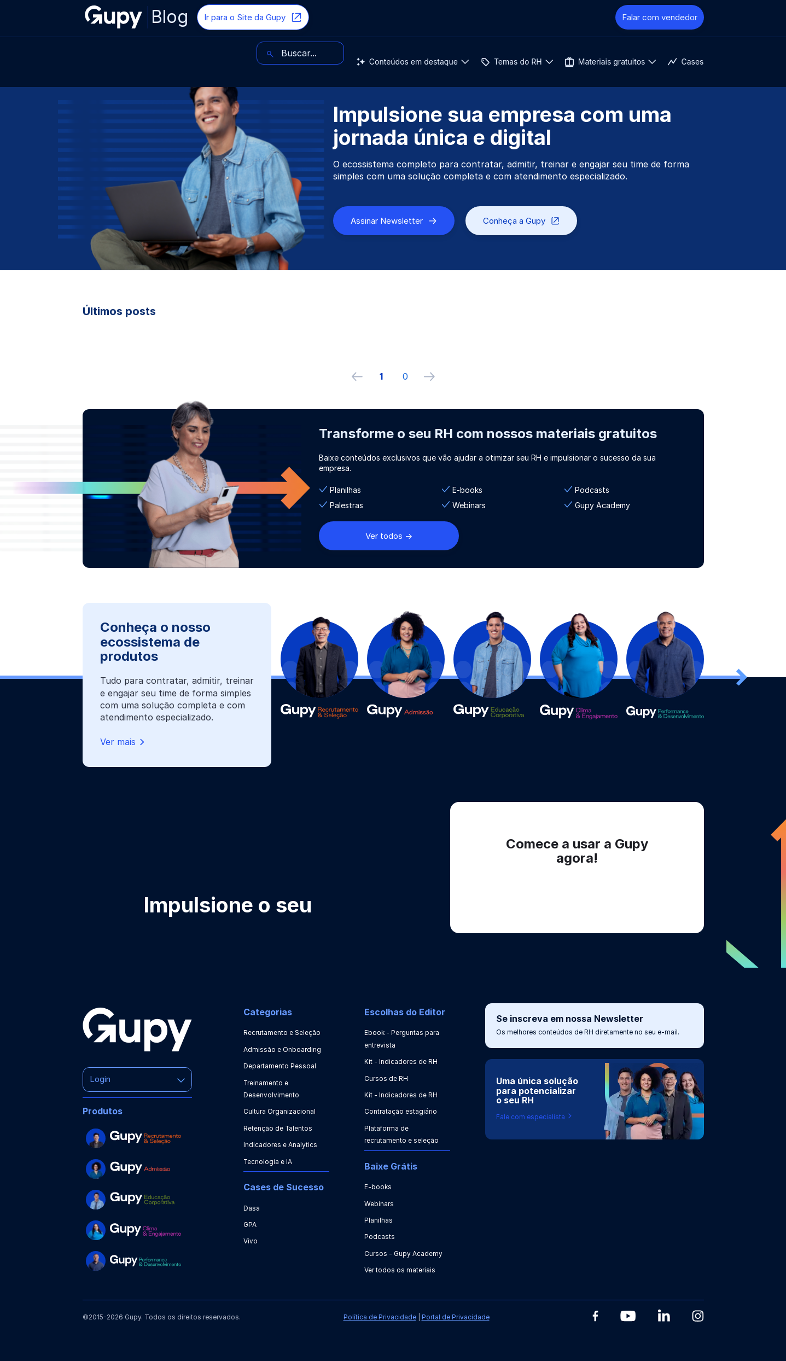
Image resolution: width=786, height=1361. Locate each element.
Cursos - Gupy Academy (403, 1253)
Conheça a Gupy (521, 221)
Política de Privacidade (379, 1317)
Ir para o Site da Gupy (253, 17)
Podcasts (379, 1236)
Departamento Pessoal (279, 1066)
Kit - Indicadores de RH (401, 1061)
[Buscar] (660, 53)
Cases (415, 53)
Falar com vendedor (659, 17)
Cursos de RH (386, 1078)
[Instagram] (698, 1316)
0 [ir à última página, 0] (405, 376)
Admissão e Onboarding (282, 1049)
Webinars (379, 1204)
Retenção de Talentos (278, 1128)
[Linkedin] (663, 1315)
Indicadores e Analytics (280, 1145)
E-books (378, 1187)
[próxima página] (429, 376)
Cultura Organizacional (279, 1111)
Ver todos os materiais (399, 1270)
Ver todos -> (388, 536)
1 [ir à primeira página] (381, 376)
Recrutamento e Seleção (282, 1032)
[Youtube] (628, 1316)
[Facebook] (595, 1316)
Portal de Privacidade (456, 1317)
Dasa (251, 1208)
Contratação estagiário (400, 1111)
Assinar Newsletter (394, 221)
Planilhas (378, 1220)
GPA (250, 1224)
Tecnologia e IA (268, 1162)
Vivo (250, 1241)
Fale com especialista (534, 1117)
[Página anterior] (357, 376)
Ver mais (123, 742)
